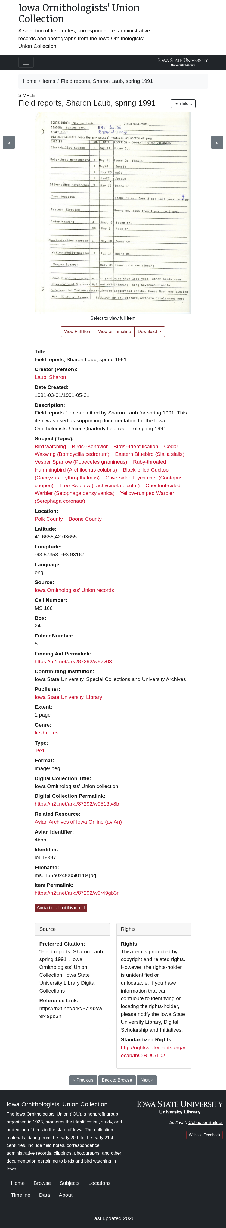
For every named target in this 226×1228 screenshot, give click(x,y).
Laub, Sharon (50, 377)
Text (39, 750)
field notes (46, 733)
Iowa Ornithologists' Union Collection (79, 13)
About (65, 1195)
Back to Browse (117, 1080)
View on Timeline (114, 331)
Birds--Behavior (90, 446)
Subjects (70, 1183)
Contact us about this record (61, 908)
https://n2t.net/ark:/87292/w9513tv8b (77, 804)
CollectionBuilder (205, 1122)
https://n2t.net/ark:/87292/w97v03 (73, 661)
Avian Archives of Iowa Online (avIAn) (78, 822)
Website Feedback (204, 1135)
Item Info (183, 103)
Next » (147, 1080)
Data (44, 1195)
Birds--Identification (136, 446)
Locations (99, 1183)
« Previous (83, 1080)
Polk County (49, 519)
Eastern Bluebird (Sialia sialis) (149, 454)
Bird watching (50, 446)
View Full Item (77, 331)
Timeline (20, 1195)
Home (30, 81)
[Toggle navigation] (26, 62)
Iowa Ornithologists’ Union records (74, 590)
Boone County (85, 519)
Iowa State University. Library (68, 697)
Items (48, 81)
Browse (42, 1183)
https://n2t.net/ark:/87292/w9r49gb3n (77, 893)
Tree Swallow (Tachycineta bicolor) (99, 485)
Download (148, 331)
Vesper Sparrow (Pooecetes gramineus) (81, 462)
